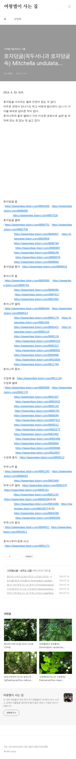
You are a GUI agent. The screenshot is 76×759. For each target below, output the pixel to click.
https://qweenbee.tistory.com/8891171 (27, 545)
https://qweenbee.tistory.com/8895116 (36, 336)
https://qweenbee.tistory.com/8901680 (36, 504)
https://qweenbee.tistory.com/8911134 (39, 378)
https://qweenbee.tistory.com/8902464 (36, 480)
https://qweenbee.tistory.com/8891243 (27, 471)
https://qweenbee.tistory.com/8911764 (36, 364)
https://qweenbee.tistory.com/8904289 (36, 513)
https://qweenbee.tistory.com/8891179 (36, 317)
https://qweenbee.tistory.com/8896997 (37, 248)
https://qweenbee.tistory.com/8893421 (36, 327)
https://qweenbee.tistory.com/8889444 (27, 308)
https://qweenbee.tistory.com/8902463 (36, 299)
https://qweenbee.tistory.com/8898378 (37, 257)
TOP (69, 748)
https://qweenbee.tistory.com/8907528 (35, 215)
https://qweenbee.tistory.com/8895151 (26, 490)
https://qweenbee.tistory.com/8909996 (36, 355)
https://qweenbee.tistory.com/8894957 (36, 234)
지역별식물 (12, 570)
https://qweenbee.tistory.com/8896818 (44, 266)
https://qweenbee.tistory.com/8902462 (36, 434)
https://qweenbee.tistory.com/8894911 (27, 527)
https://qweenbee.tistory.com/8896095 (36, 290)
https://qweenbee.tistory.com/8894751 (27, 224)
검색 (62, 6)
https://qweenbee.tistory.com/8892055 (27, 206)
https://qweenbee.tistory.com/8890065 (27, 280)
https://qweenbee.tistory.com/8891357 (36, 397)
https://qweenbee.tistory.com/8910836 (37, 359)
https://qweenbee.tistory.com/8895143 (36, 406)
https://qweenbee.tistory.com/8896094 (36, 415)
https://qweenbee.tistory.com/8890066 (27, 387)
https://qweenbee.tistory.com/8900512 (36, 424)
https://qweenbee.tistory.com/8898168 (36, 252)
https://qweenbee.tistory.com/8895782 (37, 410)
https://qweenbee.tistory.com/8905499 (37, 438)
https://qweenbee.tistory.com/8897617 (37, 294)
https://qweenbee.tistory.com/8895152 (37, 341)
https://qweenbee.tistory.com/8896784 (36, 243)
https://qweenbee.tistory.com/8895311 (36, 345)
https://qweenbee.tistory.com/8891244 (36, 494)
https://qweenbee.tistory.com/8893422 (37, 401)
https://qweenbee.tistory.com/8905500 (37, 518)
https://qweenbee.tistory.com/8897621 (37, 420)
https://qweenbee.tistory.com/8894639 (26, 499)
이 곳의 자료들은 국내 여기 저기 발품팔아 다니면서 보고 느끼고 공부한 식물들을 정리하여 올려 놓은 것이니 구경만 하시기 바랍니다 (31, 702)
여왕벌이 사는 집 (21, 6)
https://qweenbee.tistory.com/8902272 (37, 429)
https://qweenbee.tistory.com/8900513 (42, 457)
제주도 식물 (25, 570)
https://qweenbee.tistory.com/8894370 (44, 485)
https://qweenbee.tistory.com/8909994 (36, 443)
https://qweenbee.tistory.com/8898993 (36, 262)
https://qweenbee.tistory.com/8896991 (37, 350)
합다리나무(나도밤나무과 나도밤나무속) (28, 576)
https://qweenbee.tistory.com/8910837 (37, 452)
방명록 (17, 19)
